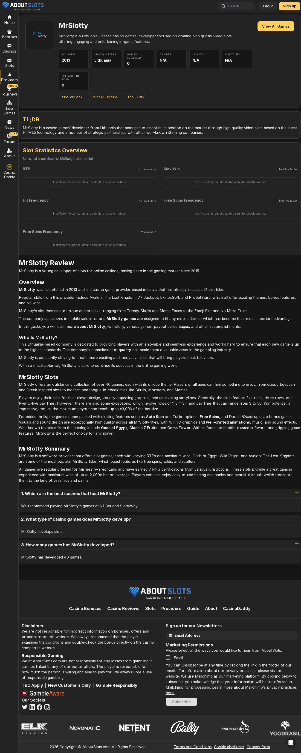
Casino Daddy (9, 171)
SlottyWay (128, 506)
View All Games (275, 26)
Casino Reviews (123, 608)
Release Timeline (105, 97)
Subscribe (181, 701)
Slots (9, 62)
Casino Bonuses (85, 608)
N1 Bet (105, 506)
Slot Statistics (72, 97)
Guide (193, 608)
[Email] (222, 635)
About (9, 153)
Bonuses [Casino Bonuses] (9, 34)
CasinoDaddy (237, 608)
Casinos (9, 48)
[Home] (9, 19)
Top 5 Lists (135, 97)
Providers (171, 608)
